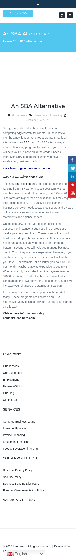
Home (7, 41)
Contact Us (10, 399)
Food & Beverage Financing (20, 448)
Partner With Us (13, 386)
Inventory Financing (15, 428)
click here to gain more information (26, 168)
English (17, 554)
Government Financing (48, 115)
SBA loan (29, 142)
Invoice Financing (14, 435)
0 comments (19, 115)
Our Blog (8, 393)
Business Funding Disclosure (21, 483)
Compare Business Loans (19, 421)
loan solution (23, 183)
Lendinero (19, 546)
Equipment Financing (16, 441)
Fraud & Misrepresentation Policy (23, 490)
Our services (11, 366)
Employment (11, 379)
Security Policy (12, 477)
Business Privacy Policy (18, 470)
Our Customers (12, 372)
